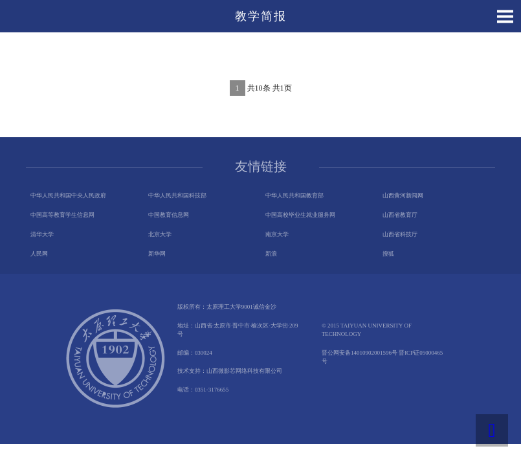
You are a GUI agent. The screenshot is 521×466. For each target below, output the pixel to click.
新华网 (157, 253)
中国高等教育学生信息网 (62, 215)
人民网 (39, 253)
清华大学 (42, 234)
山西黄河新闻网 (402, 195)
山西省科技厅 (399, 234)
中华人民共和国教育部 (294, 195)
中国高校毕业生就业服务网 (300, 215)
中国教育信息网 (168, 215)
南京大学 (277, 234)
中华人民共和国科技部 (177, 195)
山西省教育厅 (399, 215)
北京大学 (160, 234)
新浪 (271, 253)
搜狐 (388, 253)
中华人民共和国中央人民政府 (68, 195)
